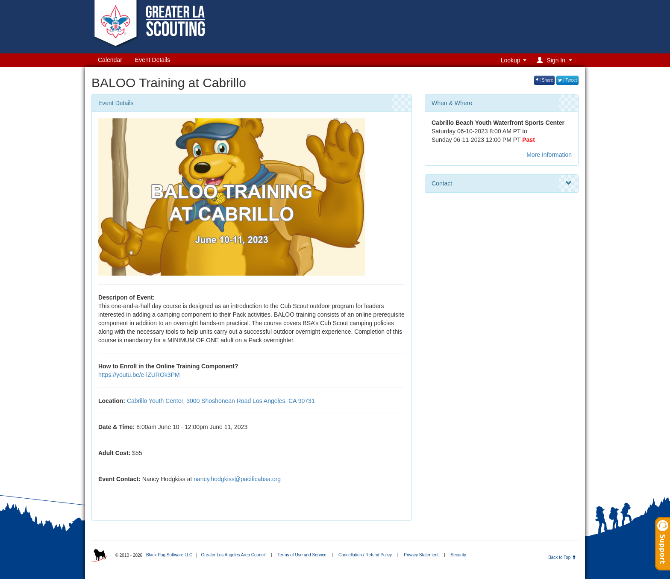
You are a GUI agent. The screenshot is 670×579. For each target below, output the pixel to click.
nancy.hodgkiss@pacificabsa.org (237, 479)
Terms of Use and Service (301, 555)
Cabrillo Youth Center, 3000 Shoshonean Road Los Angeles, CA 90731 (221, 400)
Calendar (110, 59)
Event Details (152, 59)
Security (458, 555)
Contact (502, 183)
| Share (544, 80)
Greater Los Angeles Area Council (233, 555)
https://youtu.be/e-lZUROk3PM (139, 374)
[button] (556, 60)
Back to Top (562, 557)
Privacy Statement (421, 555)
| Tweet (567, 80)
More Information (549, 154)
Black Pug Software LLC (169, 555)
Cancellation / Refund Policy (365, 555)
